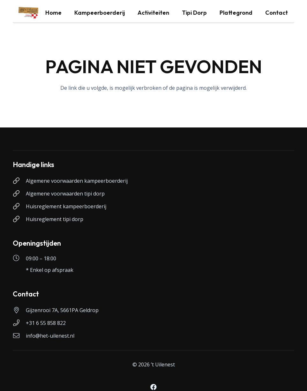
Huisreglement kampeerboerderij (66, 206)
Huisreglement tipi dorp (54, 219)
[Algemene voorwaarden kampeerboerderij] (19, 181)
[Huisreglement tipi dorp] (19, 219)
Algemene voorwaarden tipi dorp (65, 193)
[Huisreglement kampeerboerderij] (19, 206)
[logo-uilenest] (28, 12)
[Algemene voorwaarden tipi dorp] (19, 193)
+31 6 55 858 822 (46, 322)
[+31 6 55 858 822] (19, 323)
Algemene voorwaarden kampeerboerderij (77, 180)
